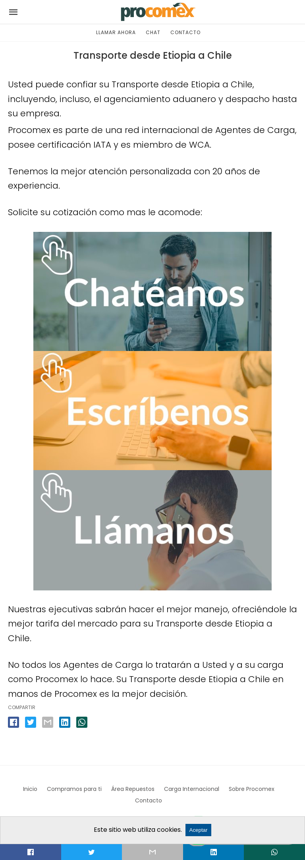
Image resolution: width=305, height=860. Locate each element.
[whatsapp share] (81, 722)
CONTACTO (185, 32)
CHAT (153, 32)
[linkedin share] (64, 722)
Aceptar (198, 830)
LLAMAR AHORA (116, 32)
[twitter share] (30, 722)
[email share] (47, 722)
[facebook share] (13, 722)
